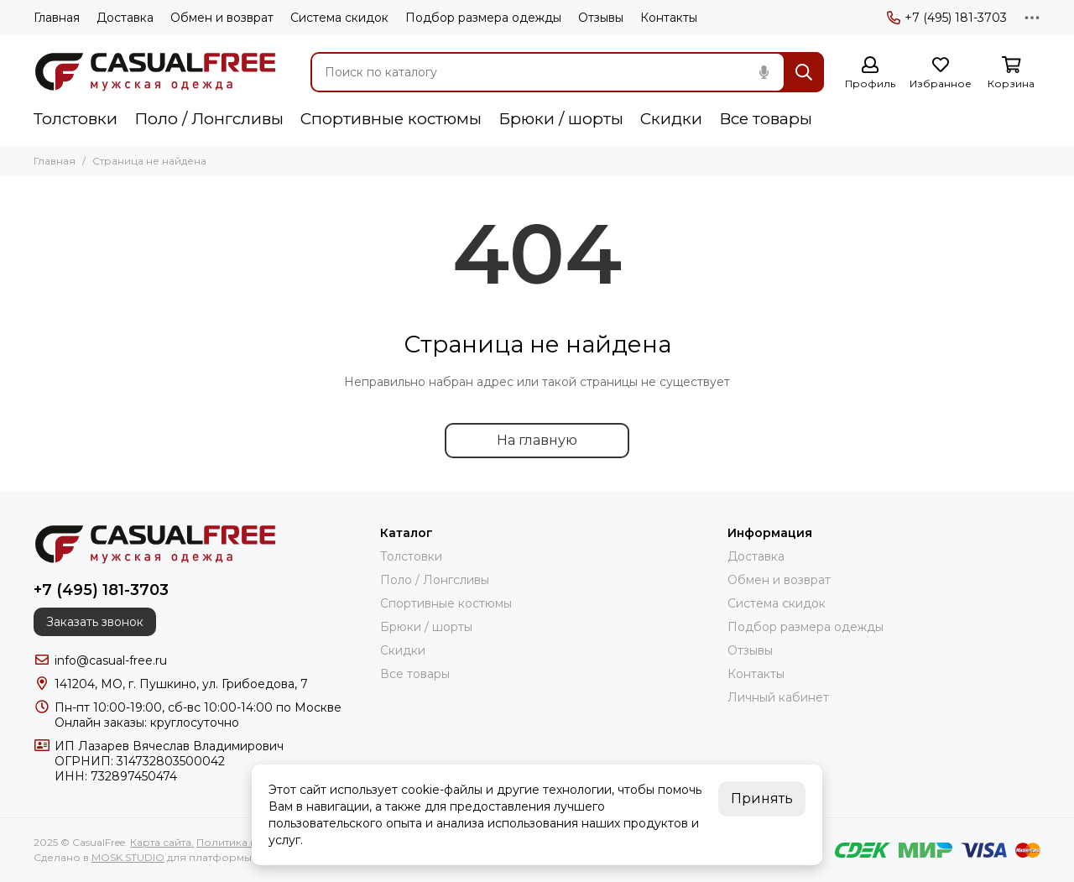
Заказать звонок (94, 621)
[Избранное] (941, 73)
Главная (57, 17)
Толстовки (75, 118)
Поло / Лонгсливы (209, 118)
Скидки (671, 118)
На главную (537, 440)
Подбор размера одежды (483, 17)
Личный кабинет (778, 697)
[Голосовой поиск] (763, 72)
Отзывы (600, 17)
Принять (762, 798)
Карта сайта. (162, 842)
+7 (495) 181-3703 (947, 17)
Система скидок (339, 17)
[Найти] (804, 72)
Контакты (668, 17)
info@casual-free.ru (111, 660)
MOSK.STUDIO (127, 857)
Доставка (125, 17)
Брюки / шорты (560, 118)
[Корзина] (1011, 73)
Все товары (765, 118)
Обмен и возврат (222, 17)
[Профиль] (870, 73)
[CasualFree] (155, 72)
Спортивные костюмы (391, 118)
